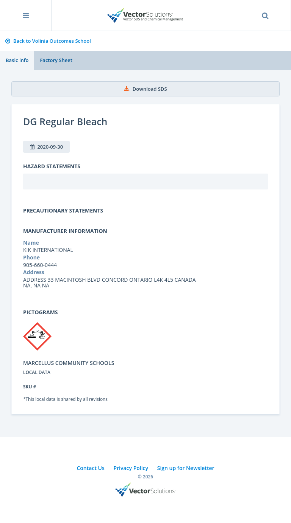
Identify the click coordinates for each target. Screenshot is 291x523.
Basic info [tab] (17, 60)
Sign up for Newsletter (185, 468)
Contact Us (90, 468)
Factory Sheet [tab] (56, 60)
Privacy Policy (130, 468)
